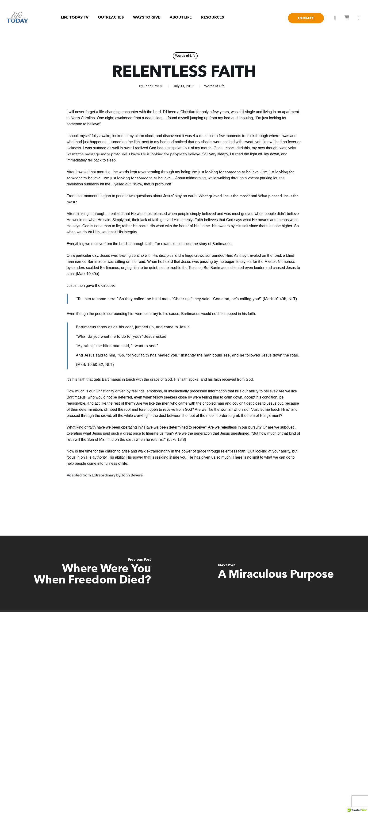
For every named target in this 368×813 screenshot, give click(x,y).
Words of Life (185, 56)
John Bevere (153, 86)
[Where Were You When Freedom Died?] (92, 573)
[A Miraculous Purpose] (276, 573)
